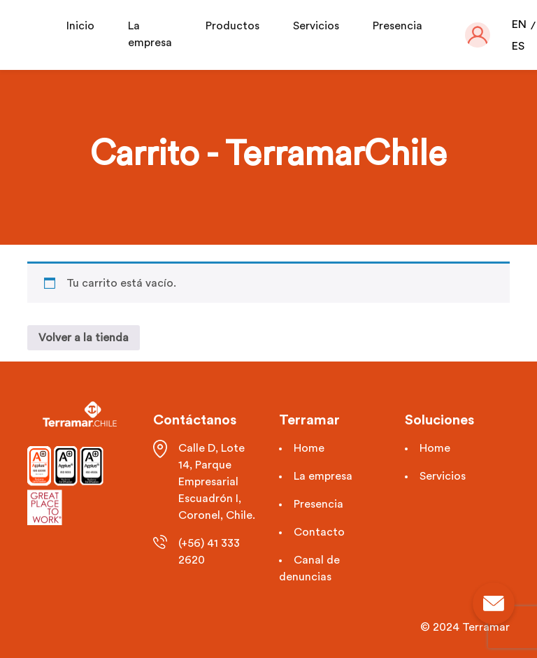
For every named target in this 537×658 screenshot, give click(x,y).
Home (309, 448)
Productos (232, 25)
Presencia (397, 25)
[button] (477, 34)
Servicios (316, 25)
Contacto (319, 532)
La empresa (323, 476)
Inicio (80, 25)
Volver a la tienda (83, 337)
